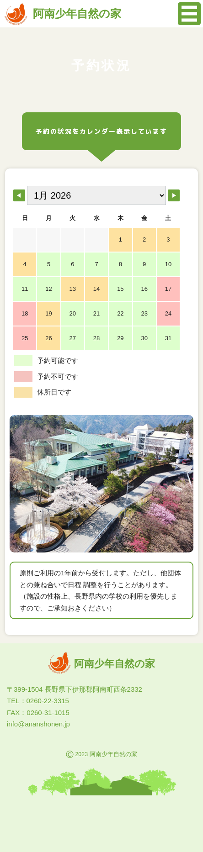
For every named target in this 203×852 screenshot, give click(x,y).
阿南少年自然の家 (63, 13)
